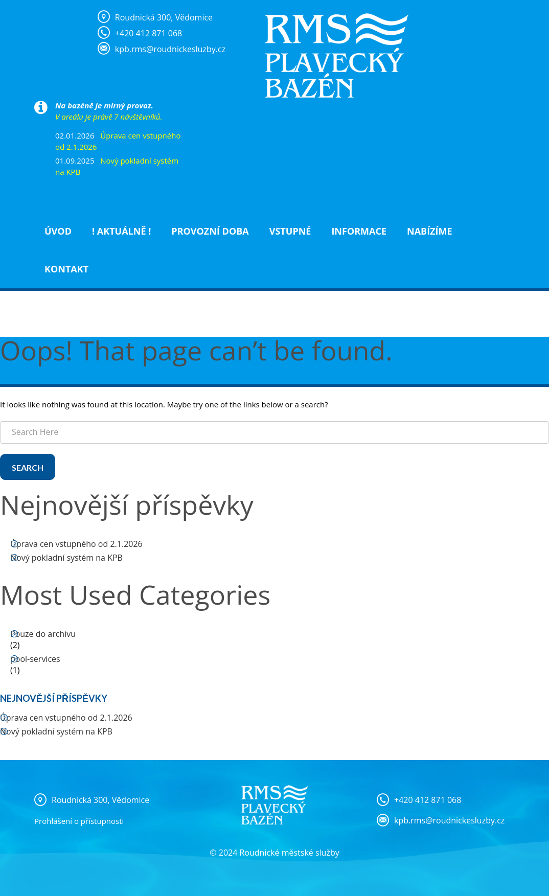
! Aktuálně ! (121, 231)
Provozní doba (209, 231)
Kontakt (66, 269)
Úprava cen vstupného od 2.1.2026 (76, 543)
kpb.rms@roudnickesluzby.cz (449, 820)
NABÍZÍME (429, 231)
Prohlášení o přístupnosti (79, 821)
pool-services (35, 658)
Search (27, 467)
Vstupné (290, 231)
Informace (358, 231)
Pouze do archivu (43, 633)
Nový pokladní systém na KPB (66, 557)
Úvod (58, 231)
